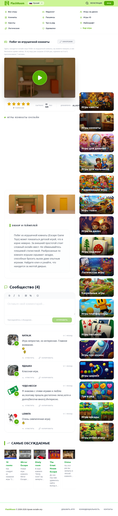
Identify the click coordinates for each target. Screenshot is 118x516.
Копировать (46, 358)
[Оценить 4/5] (23, 104)
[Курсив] (14, 295)
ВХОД (109, 3)
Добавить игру (68, 509)
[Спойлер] (31, 295)
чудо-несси (29, 386)
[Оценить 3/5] (19, 104)
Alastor (78, 105)
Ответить (28, 358)
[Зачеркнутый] (19, 295)
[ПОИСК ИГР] (87, 3)
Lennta (26, 414)
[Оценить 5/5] (28, 104)
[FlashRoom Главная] (14, 3)
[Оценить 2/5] (14, 104)
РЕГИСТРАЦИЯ (96, 3)
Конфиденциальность (89, 509)
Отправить (62, 320)
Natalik (26, 335)
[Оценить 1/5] (9, 104)
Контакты (108, 509)
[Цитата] (26, 295)
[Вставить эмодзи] (38, 295)
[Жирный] (9, 295)
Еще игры (86, 28)
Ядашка (27, 366)
